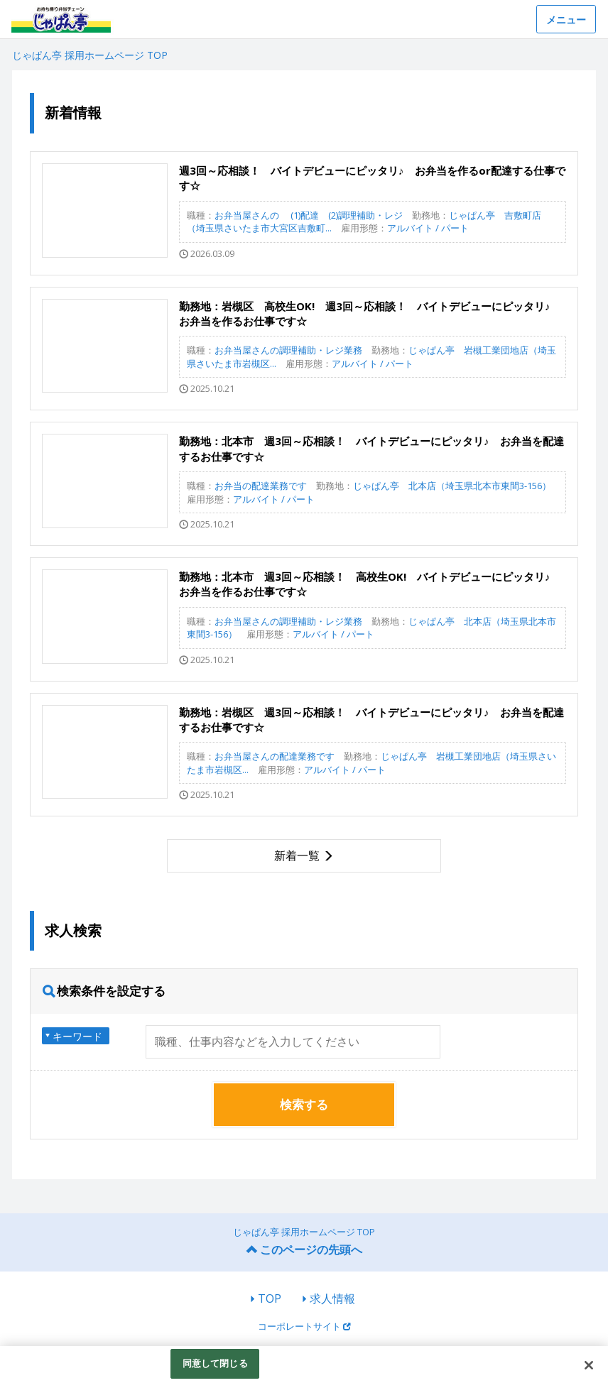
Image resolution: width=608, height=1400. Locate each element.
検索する (304, 1104)
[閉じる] (588, 1365)
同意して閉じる (215, 1363)
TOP (269, 1298)
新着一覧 (297, 855)
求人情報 (332, 1298)
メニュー (566, 19)
